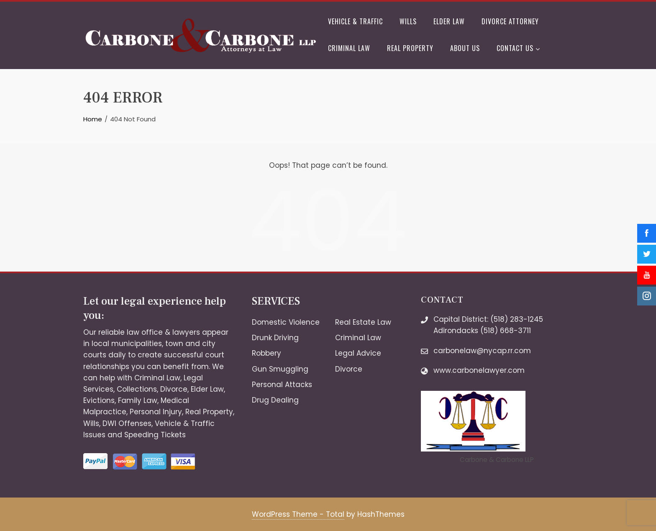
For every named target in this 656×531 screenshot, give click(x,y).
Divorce (173, 389)
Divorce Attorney (510, 21)
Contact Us (518, 49)
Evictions (99, 400)
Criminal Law (349, 48)
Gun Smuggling (280, 369)
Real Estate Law (363, 322)
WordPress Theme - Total (298, 514)
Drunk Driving (275, 338)
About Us (465, 48)
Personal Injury (156, 412)
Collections (137, 389)
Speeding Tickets (155, 435)
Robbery (266, 353)
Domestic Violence (286, 322)
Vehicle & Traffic (355, 21)
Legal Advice (358, 353)
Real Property (410, 48)
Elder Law (449, 21)
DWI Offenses (126, 423)
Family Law (137, 400)
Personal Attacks (282, 385)
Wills (408, 21)
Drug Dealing (275, 400)
